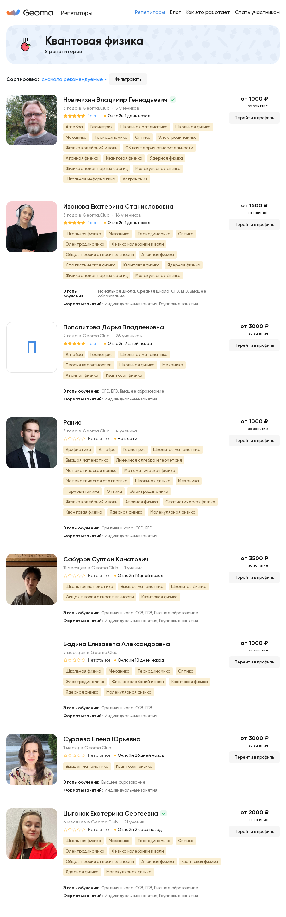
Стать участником (257, 12)
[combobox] (74, 79)
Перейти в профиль (254, 117)
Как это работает (208, 12)
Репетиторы (150, 12)
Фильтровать (128, 79)
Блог (175, 12)
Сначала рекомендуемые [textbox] (72, 79)
